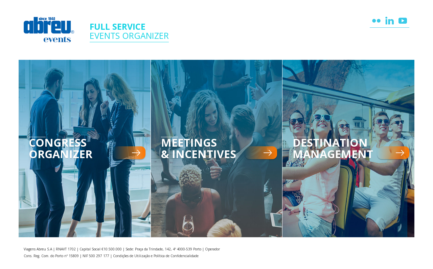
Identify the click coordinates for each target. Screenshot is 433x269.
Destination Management (333, 148)
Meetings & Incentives (198, 148)
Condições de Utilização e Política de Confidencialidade (156, 255)
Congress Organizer (60, 148)
